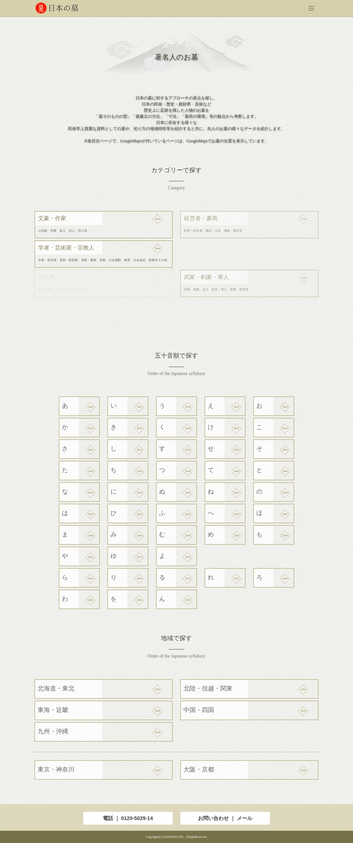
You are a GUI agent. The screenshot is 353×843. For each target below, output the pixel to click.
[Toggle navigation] (311, 8)
